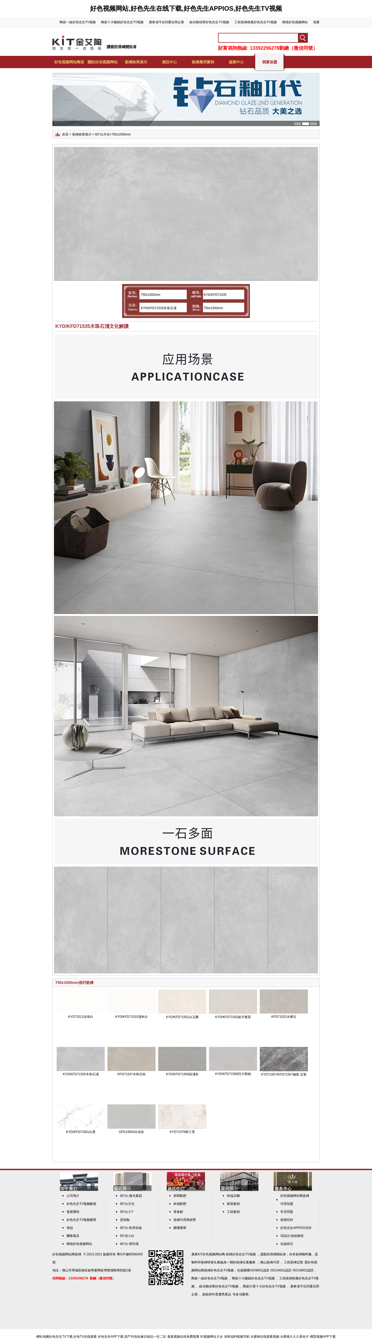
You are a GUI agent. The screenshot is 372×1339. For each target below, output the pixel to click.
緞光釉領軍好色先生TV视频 (209, 22)
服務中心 (236, 62)
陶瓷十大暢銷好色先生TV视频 (122, 22)
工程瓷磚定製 (293, 1262)
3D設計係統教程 (292, 1236)
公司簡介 (73, 1196)
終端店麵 (233, 1196)
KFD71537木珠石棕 (131, 1074)
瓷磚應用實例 (203, 62)
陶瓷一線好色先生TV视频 (78, 22)
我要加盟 (269, 62)
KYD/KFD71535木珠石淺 (80, 1074)
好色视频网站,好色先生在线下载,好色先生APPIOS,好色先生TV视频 (186, 8)
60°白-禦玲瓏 (129, 1244)
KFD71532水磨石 (283, 1017)
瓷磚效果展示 (136, 62)
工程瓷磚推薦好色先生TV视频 (255, 22)
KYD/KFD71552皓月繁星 (233, 1017)
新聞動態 (179, 1196)
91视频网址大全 (211, 1336)
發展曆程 (73, 1212)
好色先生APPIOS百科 (296, 1228)
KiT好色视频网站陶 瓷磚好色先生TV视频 (227, 1254)
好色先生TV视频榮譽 (81, 1220)
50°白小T (126, 1212)
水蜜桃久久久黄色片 (294, 1336)
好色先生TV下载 (60, 1336)
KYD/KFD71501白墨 (80, 1132)
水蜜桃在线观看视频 (264, 1336)
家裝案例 (233, 1204)
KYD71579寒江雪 (182, 1132)
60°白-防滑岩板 (131, 1228)
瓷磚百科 (286, 1220)
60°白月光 (102, 134)
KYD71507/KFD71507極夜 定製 (284, 1074)
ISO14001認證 (280, 1270)
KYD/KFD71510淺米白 (131, 1017)
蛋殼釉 (125, 1220)
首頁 (65, 134)
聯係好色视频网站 (295, 22)
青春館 (178, 1212)
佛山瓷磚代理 (269, 1262)
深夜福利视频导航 (237, 1336)
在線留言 (286, 1244)
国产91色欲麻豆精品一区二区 (145, 1336)
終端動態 (179, 1204)
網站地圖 (42, 1336)
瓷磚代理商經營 (184, 1220)
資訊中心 (169, 62)
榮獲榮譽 (179, 1228)
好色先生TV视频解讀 (81, 1204)
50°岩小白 (127, 1236)
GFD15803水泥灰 (131, 1132)
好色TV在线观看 (85, 1336)
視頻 (70, 1228)
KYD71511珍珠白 (80, 1017)
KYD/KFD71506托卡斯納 (233, 1074)
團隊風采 (73, 1236)
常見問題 (286, 1212)
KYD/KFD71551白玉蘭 (182, 1017)
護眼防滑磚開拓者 (122, 47)
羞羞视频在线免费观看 (183, 1336)
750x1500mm (121, 134)
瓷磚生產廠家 (245, 1262)
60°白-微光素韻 (131, 1196)
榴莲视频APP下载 (323, 1336)
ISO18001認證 (303, 1270)
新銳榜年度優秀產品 (216, 1294)
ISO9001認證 (259, 1270)
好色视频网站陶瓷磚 (66, 1254)
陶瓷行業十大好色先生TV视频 (264, 1286)
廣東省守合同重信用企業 (166, 22)
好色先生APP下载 (110, 1336)
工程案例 (233, 1212)
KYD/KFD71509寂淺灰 (182, 1074)
